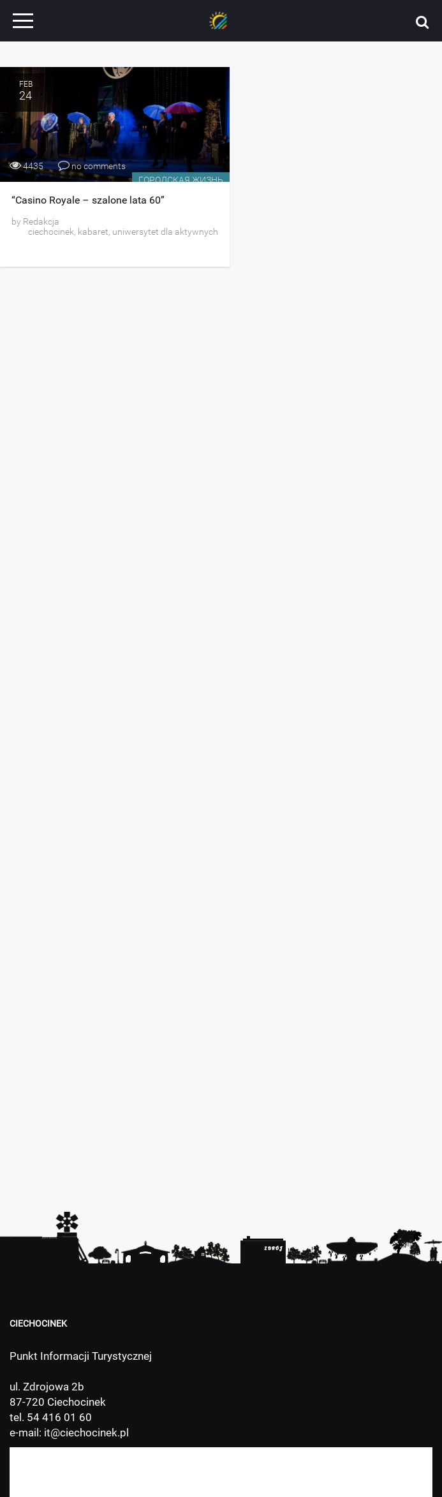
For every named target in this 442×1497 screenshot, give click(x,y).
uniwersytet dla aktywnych (165, 232)
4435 (26, 166)
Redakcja (40, 221)
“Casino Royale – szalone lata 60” (88, 200)
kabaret (93, 232)
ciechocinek (51, 232)
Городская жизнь (180, 180)
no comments (92, 166)
